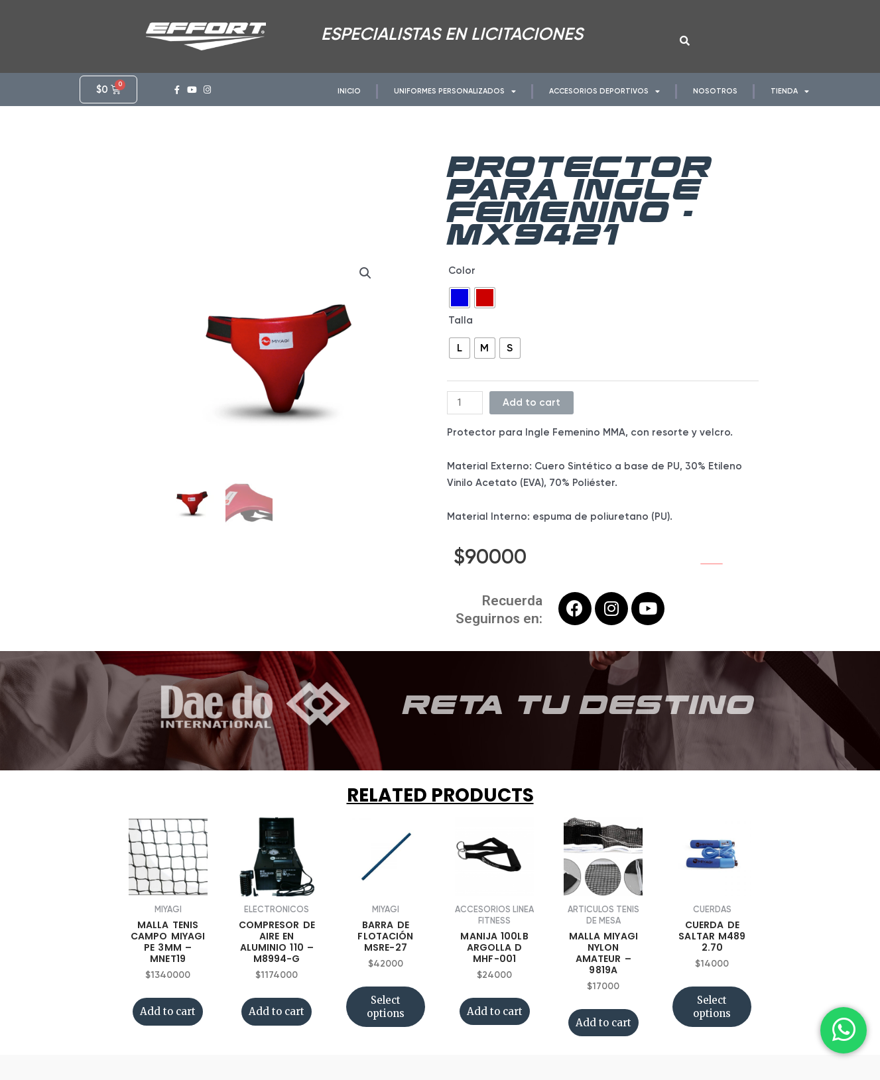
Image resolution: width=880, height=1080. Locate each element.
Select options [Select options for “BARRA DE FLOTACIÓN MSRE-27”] (386, 1019)
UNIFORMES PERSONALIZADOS (455, 91)
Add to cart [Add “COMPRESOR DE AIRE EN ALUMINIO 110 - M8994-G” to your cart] (276, 1023)
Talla (460, 332)
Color (461, 282)
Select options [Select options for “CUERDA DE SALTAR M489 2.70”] (712, 1019)
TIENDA (790, 91)
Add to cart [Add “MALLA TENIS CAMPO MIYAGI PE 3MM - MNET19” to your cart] (168, 1023)
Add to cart (531, 414)
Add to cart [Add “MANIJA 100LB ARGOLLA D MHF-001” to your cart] (495, 1023)
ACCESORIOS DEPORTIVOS (604, 91)
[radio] (460, 310)
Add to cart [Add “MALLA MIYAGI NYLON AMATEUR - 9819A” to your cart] (603, 1034)
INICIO (349, 91)
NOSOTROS (715, 91)
